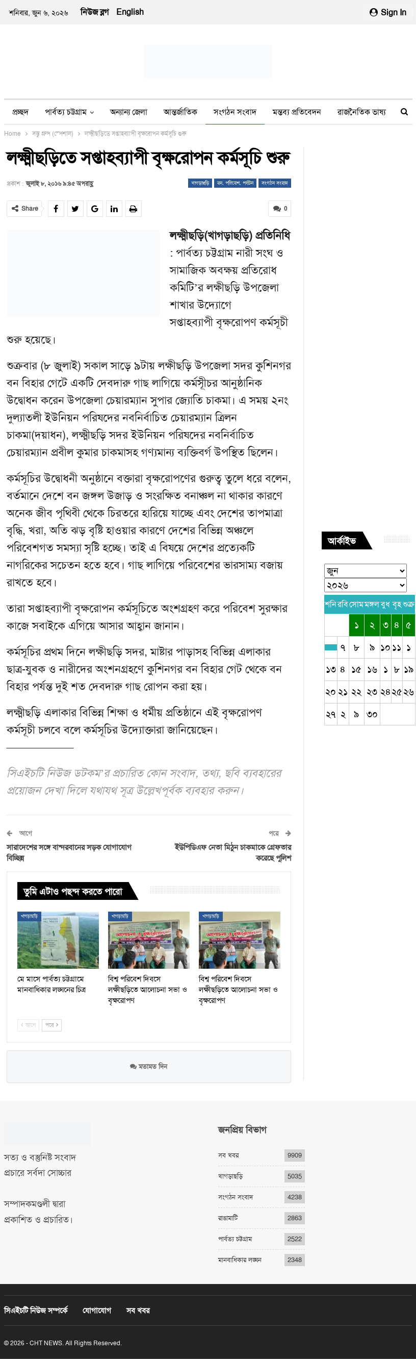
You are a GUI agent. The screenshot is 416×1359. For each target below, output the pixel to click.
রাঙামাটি (228, 1218)
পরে (51, 1025)
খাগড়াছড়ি (200, 183)
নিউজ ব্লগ (95, 12)
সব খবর (228, 1155)
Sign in (388, 12)
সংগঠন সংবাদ (235, 112)
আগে (28, 1025)
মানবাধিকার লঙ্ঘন (240, 1259)
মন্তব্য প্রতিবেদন (297, 112)
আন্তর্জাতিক (180, 112)
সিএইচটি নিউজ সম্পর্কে (35, 1310)
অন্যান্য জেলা (128, 112)
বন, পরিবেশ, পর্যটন (235, 183)
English (130, 12)
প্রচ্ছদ (20, 112)
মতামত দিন (148, 1066)
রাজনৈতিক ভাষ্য (361, 112)
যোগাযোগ (97, 1310)
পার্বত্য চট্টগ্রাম (66, 112)
